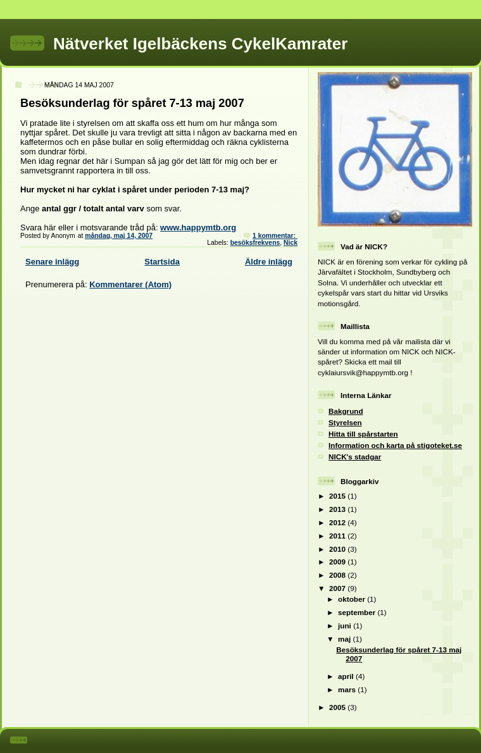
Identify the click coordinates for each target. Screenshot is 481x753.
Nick (290, 242)
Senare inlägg (52, 261)
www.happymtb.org (198, 227)
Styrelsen (345, 422)
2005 (338, 707)
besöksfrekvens (255, 242)
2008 (338, 575)
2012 (338, 522)
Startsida (162, 261)
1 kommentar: (275, 235)
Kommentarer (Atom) (130, 284)
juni (345, 625)
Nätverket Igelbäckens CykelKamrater (200, 43)
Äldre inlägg (268, 261)
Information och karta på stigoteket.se (395, 445)
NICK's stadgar (354, 456)
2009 (338, 561)
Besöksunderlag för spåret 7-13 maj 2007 (132, 103)
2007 (338, 588)
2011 (338, 536)
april (347, 676)
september (357, 612)
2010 (338, 549)
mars (348, 689)
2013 (338, 509)
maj (345, 639)
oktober (352, 599)
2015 (338, 496)
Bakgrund (345, 411)
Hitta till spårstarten (363, 434)
